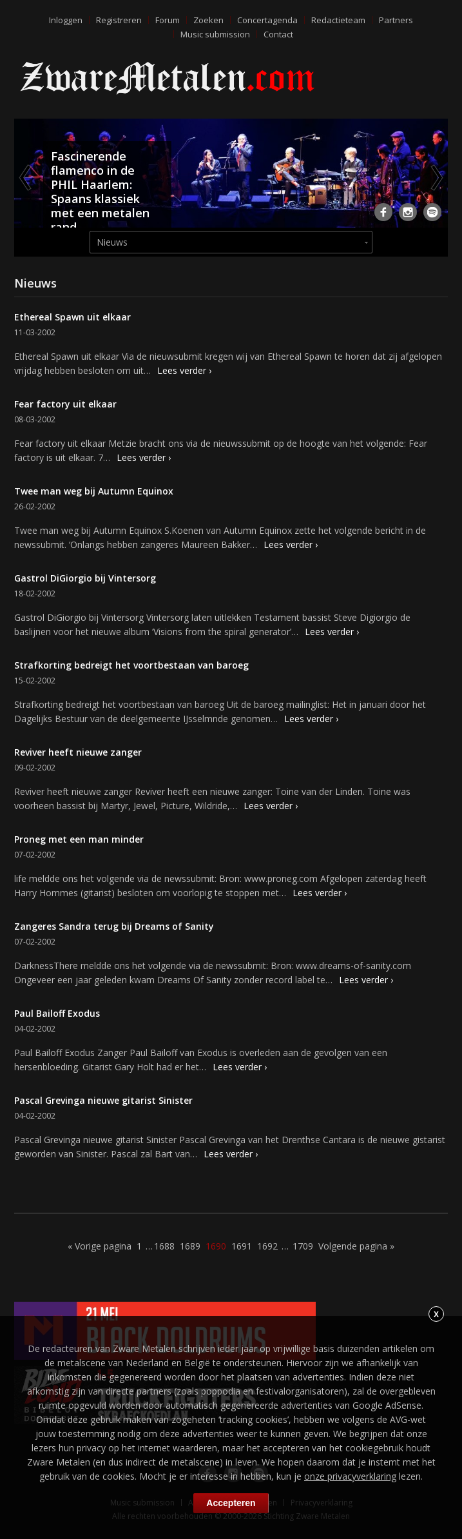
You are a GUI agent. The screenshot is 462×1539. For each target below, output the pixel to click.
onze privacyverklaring (350, 1476)
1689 (190, 1246)
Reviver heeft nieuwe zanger (78, 752)
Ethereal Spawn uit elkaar (72, 317)
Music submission (215, 34)
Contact (278, 34)
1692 (267, 1246)
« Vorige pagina (99, 1246)
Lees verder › (184, 370)
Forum (167, 20)
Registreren (119, 20)
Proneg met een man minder (79, 839)
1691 (241, 1246)
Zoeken (208, 20)
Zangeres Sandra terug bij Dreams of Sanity (114, 926)
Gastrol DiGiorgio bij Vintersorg (85, 578)
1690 (216, 1246)
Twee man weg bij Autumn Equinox (93, 491)
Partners (396, 20)
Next (435, 177)
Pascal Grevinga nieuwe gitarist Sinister (103, 1100)
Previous (26, 177)
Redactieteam (338, 20)
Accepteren (230, 1503)
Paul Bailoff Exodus (57, 1013)
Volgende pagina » (356, 1246)
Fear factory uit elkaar (65, 404)
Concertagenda (267, 20)
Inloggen (65, 20)
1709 (303, 1246)
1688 (164, 1246)
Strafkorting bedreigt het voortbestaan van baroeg (131, 665)
